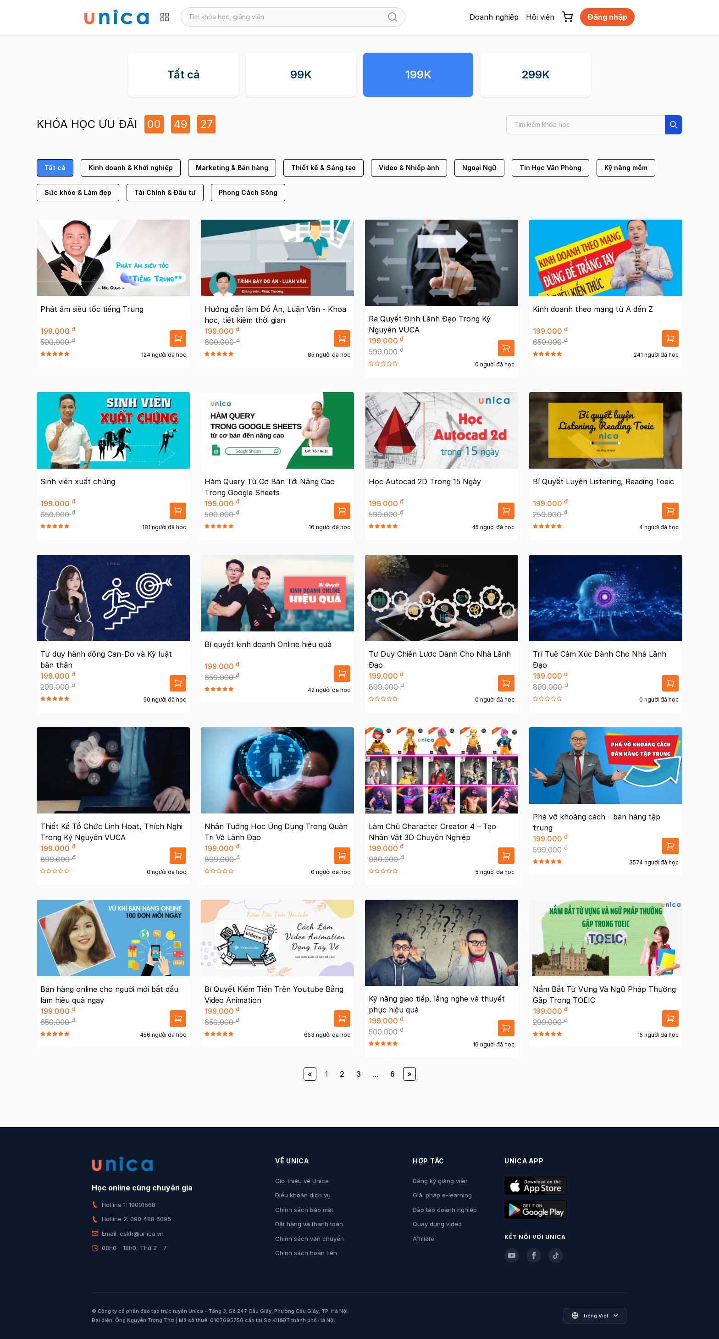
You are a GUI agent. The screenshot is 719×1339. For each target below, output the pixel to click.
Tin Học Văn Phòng (550, 168)
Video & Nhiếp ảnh (409, 168)
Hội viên (540, 17)
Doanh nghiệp (494, 17)
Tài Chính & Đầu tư (165, 192)
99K (301, 74)
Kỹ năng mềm (625, 168)
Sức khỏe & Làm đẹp (77, 192)
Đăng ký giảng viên (440, 1180)
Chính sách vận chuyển (309, 1238)
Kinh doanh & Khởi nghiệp (130, 168)
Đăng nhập (607, 17)
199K (418, 74)
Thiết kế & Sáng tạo (323, 168)
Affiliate (423, 1238)
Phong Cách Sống (248, 192)
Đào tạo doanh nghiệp (445, 1209)
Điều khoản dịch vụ (303, 1195)
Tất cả (183, 74)
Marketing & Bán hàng (232, 168)
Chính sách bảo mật (304, 1209)
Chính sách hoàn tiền (306, 1252)
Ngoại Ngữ (479, 168)
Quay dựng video (437, 1224)
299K (535, 74)
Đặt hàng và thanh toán (309, 1224)
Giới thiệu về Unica (302, 1180)
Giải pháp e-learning (442, 1195)
